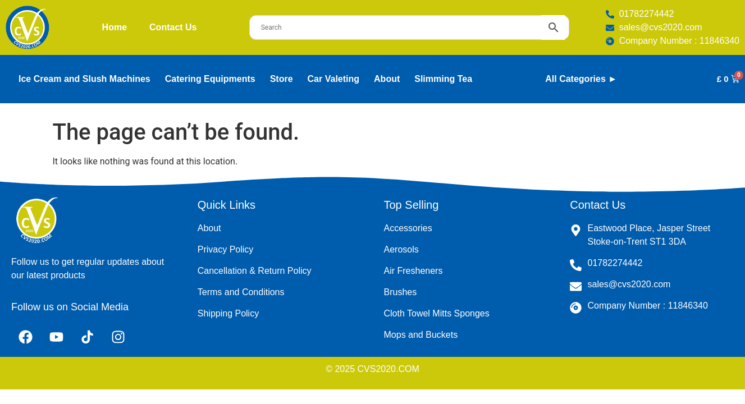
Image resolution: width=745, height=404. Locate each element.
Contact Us (172, 27)
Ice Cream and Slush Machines (84, 79)
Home (114, 27)
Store (281, 79)
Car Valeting (333, 79)
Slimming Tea (443, 79)
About (387, 79)
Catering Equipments (210, 79)
